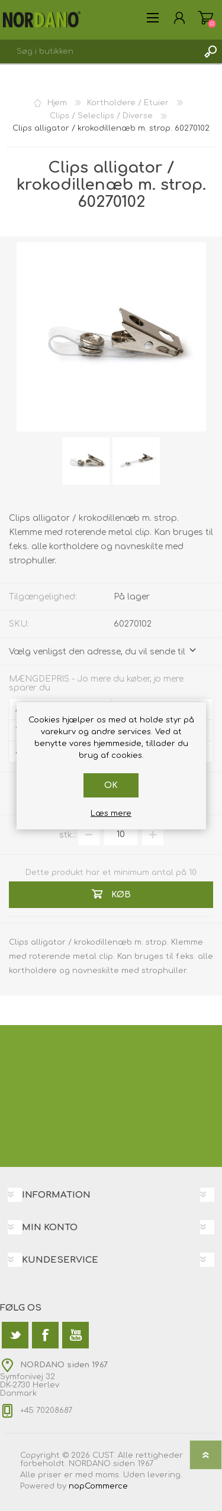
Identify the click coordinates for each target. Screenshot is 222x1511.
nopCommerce (98, 1486)
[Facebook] (45, 1335)
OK (111, 785)
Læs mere (111, 813)
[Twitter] (15, 1335)
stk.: (67, 834)
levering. (164, 1475)
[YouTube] (75, 1335)
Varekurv (205, 18)
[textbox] (99, 51)
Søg (210, 51)
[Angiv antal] (120, 834)
